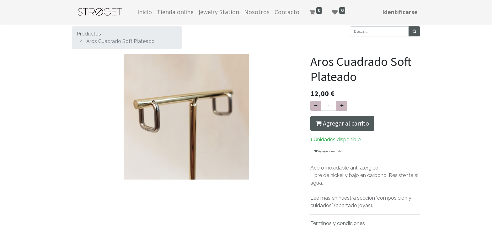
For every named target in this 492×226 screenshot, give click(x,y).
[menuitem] (144, 12)
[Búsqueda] (414, 31)
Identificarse (400, 12)
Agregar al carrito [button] (342, 123)
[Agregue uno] (341, 106)
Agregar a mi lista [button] (328, 151)
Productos (89, 34)
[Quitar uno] (315, 106)
